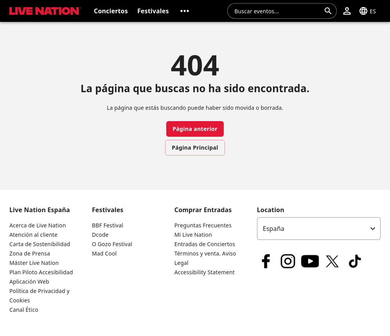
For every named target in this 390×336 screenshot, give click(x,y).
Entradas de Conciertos (204, 244)
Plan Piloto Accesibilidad (41, 272)
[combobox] (277, 11)
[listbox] (318, 228)
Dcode (100, 234)
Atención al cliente (33, 234)
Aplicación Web (29, 281)
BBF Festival (107, 225)
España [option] (273, 228)
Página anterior (195, 128)
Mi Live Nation (193, 234)
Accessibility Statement (204, 272)
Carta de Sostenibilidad (39, 244)
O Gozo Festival (112, 244)
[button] (185, 11)
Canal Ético (23, 309)
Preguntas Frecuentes (203, 225)
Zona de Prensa (29, 253)
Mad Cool (104, 253)
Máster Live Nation (34, 262)
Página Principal (195, 147)
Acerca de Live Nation (37, 225)
